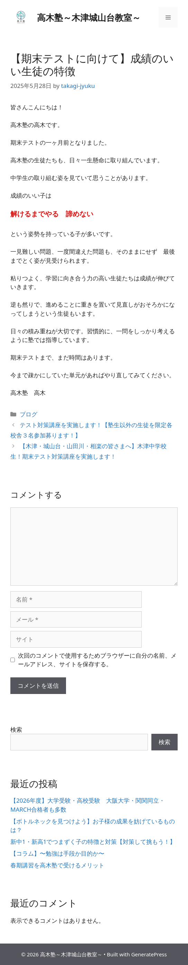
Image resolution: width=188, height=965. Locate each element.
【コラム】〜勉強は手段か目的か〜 (57, 853)
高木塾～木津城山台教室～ (89, 17)
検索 (16, 729)
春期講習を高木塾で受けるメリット (57, 865)
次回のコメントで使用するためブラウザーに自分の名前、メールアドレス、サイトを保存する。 (97, 659)
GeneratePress (149, 954)
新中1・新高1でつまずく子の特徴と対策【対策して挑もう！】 (93, 842)
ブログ (28, 414)
